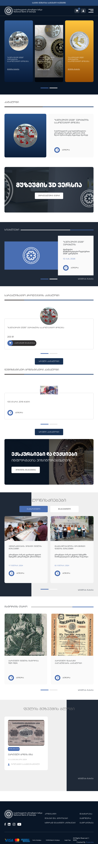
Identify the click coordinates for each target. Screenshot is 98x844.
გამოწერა (85, 818)
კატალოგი (11, 102)
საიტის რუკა (67, 840)
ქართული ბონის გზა (20, 755)
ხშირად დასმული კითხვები (60, 823)
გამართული (33, 509)
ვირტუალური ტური (49, 196)
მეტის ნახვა (13, 69)
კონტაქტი (50, 814)
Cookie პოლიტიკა (36, 840)
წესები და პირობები (56, 818)
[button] (44, 353)
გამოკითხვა (87, 823)
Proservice (90, 842)
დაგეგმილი (64, 509)
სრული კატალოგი (49, 361)
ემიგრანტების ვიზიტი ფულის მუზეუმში (25, 547)
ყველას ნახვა (86, 279)
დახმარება (86, 814)
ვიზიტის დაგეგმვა (25, 470)
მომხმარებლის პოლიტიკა (53, 840)
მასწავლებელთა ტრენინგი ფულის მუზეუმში (70, 547)
